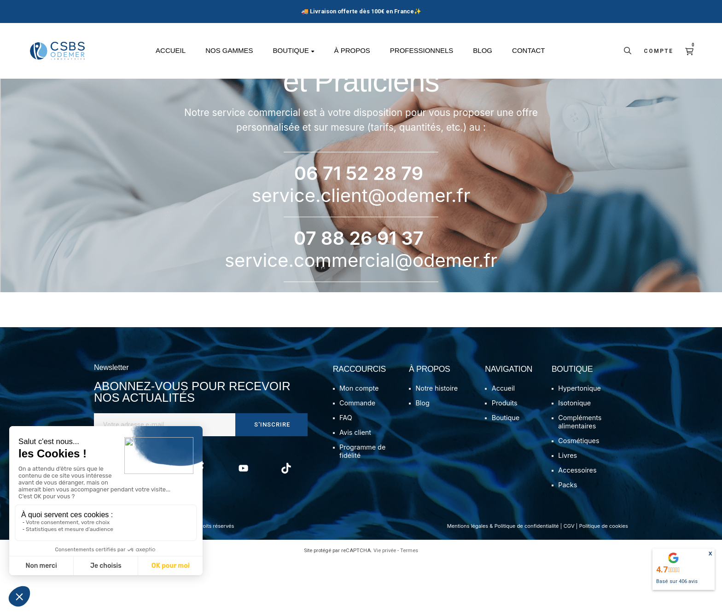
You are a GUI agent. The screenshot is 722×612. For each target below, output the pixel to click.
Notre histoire (436, 439)
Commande (357, 454)
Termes (409, 601)
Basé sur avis (677, 581)
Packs (567, 536)
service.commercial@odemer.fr (361, 311)
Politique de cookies (603, 577)
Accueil (503, 439)
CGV (569, 577)
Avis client (355, 483)
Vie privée (384, 601)
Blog (422, 454)
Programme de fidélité (362, 502)
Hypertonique (579, 439)
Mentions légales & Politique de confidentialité (503, 577)
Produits (505, 454)
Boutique (505, 469)
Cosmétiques (578, 492)
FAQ (345, 469)
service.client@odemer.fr (361, 246)
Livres (567, 506)
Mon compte (358, 439)
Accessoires (577, 521)
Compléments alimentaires (579, 473)
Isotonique (574, 454)
